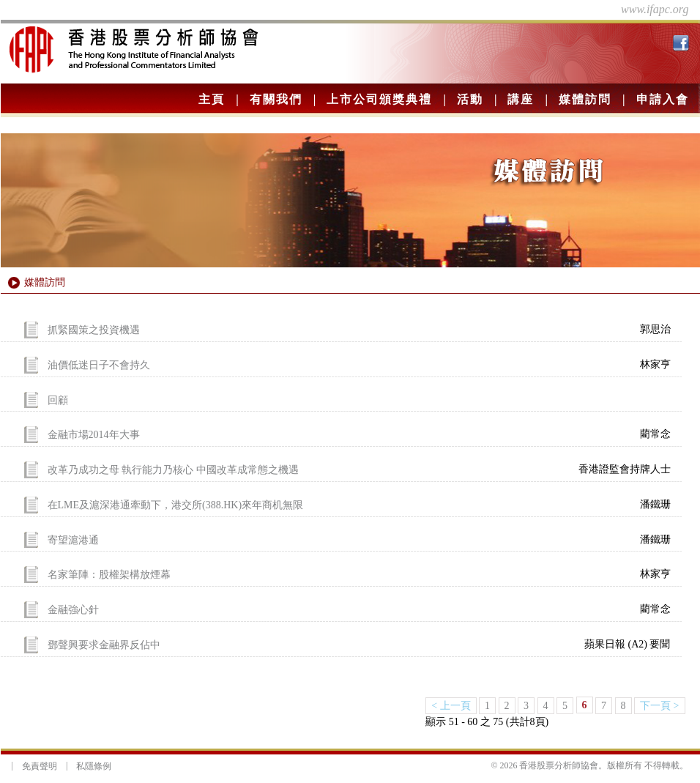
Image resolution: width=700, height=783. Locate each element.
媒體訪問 (585, 99)
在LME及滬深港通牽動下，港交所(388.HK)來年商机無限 (176, 505)
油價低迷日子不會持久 (99, 365)
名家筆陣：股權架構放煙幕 (109, 574)
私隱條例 (93, 766)
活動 (470, 99)
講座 (520, 99)
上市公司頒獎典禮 (379, 99)
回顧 (58, 399)
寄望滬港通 (73, 539)
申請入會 (662, 99)
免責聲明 (39, 766)
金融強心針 (73, 609)
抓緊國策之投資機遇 (94, 329)
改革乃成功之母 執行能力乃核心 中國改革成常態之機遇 (173, 469)
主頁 (211, 99)
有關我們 (276, 99)
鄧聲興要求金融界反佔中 (104, 644)
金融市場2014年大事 (94, 434)
